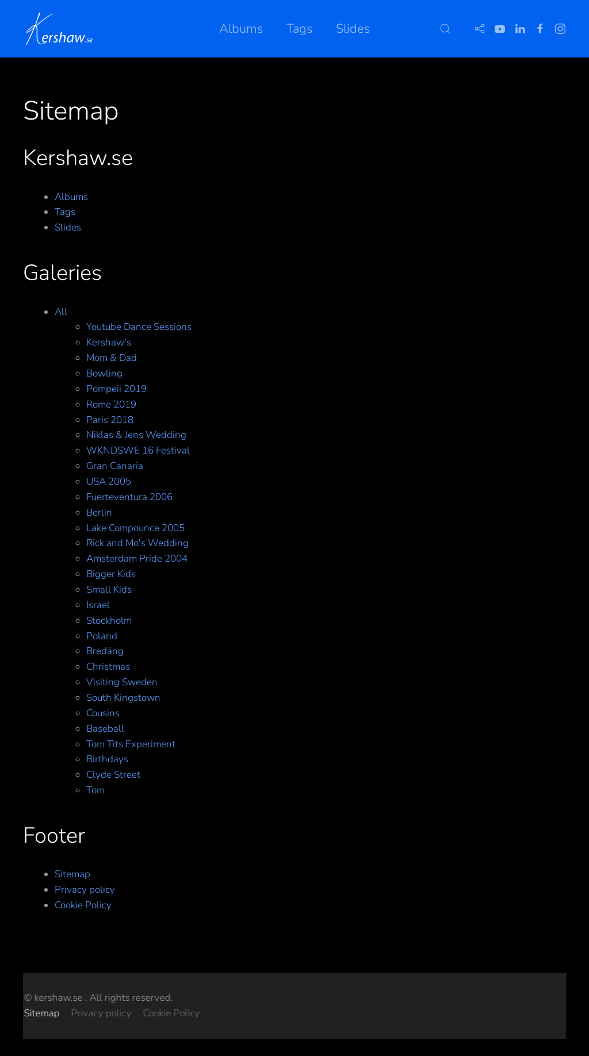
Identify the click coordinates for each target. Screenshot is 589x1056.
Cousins (103, 713)
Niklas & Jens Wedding (136, 434)
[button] (445, 28)
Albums (241, 28)
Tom (95, 790)
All (61, 311)
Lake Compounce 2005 (135, 528)
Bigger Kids (111, 574)
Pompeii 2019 (116, 388)
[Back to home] (61, 28)
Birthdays (107, 759)
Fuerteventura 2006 (129, 497)
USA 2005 (108, 481)
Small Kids (109, 589)
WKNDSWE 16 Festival (138, 450)
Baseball (105, 728)
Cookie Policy (83, 905)
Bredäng (105, 651)
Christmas (108, 666)
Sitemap (72, 874)
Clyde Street (113, 774)
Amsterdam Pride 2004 (137, 558)
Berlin (99, 512)
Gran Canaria (114, 466)
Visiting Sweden (122, 682)
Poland (101, 636)
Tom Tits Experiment (130, 744)
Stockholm (109, 620)
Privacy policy (85, 889)
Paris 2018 (109, 420)
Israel (98, 605)
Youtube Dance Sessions (139, 326)
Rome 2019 (111, 404)
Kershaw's (108, 342)
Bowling (104, 373)
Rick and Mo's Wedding (137, 543)
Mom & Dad (111, 357)
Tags (299, 28)
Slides (353, 28)
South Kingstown (123, 697)
